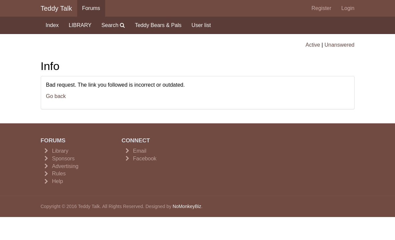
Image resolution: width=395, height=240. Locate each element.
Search (113, 25)
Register (322, 8)
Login (347, 8)
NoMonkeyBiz (187, 206)
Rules (59, 173)
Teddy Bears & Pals (158, 25)
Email (139, 151)
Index (52, 25)
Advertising (65, 166)
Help (57, 181)
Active (313, 45)
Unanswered (340, 45)
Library (60, 151)
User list (201, 25)
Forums (91, 8)
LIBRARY (80, 25)
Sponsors (63, 158)
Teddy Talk (56, 8)
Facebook (144, 158)
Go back (56, 96)
